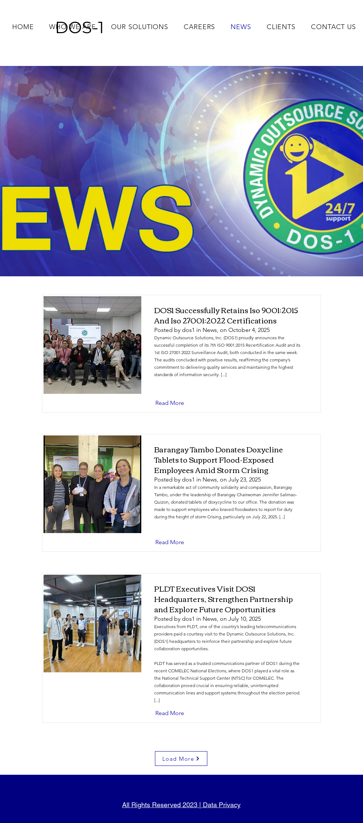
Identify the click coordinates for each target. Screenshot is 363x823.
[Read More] (175, 403)
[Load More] (181, 758)
